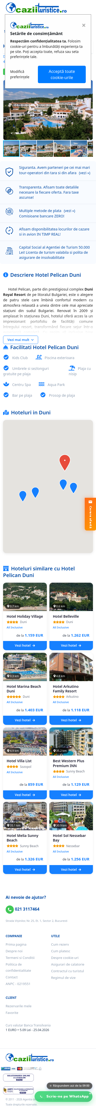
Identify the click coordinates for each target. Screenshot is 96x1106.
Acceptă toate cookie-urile (62, 74)
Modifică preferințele (19, 74)
